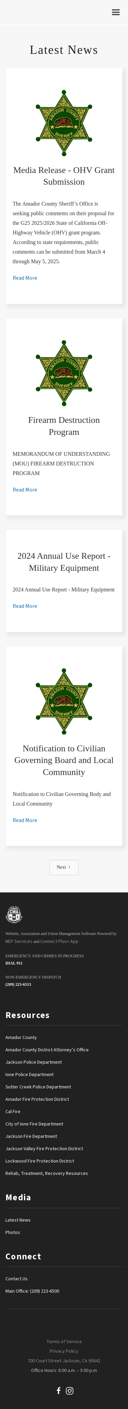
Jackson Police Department (33, 1062)
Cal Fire (12, 1111)
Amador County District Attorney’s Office (47, 1050)
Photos (12, 1232)
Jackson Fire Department (31, 1136)
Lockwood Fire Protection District (39, 1161)
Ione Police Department (29, 1074)
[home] (17, 12)
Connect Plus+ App (59, 941)
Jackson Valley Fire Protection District (44, 1148)
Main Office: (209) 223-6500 (32, 1291)
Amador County (21, 1037)
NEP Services (18, 941)
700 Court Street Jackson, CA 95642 (64, 1361)
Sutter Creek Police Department (38, 1087)
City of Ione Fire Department (34, 1124)
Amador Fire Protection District (37, 1099)
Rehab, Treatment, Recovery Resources (46, 1173)
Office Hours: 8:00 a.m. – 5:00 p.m (64, 1370)
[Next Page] (64, 867)
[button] (115, 12)
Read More (25, 278)
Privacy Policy (64, 1351)
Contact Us (16, 1278)
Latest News (18, 1220)
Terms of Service (64, 1341)
